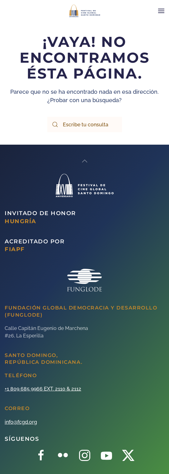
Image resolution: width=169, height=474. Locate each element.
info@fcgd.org (21, 422)
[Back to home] (84, 11)
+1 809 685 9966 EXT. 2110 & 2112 (43, 389)
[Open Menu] (161, 11)
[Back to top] (84, 161)
